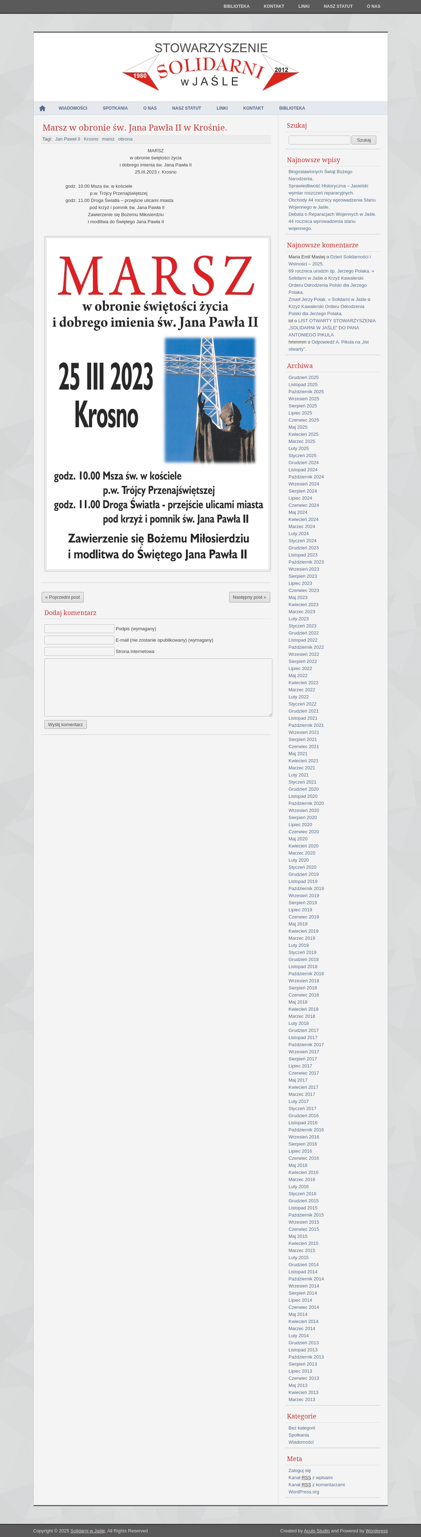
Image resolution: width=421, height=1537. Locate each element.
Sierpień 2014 (303, 1293)
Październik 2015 (306, 1215)
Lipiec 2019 (300, 909)
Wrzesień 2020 (304, 810)
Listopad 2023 (303, 555)
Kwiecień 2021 (304, 760)
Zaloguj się (300, 1470)
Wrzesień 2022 (304, 654)
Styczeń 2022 (303, 704)
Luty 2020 (299, 860)
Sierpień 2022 (303, 661)
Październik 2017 (306, 1044)
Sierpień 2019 (303, 902)
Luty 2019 (299, 945)
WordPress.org (304, 1491)
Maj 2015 (298, 1236)
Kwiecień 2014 (304, 1321)
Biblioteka (236, 6)
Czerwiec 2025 (304, 420)
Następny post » (249, 597)
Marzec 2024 (302, 526)
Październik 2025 (306, 391)
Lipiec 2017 (300, 1066)
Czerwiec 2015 (304, 1229)
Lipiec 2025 (300, 413)
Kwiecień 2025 (304, 434)
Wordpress (377, 1530)
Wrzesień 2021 (304, 732)
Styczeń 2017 (303, 1108)
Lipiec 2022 (300, 668)
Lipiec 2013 (300, 1371)
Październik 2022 (306, 647)
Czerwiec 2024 (304, 505)
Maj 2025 (298, 427)
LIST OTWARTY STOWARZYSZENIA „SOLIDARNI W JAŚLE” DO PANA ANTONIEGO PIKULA (332, 327)
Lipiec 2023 (300, 583)
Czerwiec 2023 (304, 590)
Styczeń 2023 (303, 625)
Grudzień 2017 (304, 1030)
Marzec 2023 (302, 611)
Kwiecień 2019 (304, 931)
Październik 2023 (306, 562)
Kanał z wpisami (311, 1477)
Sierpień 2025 (303, 405)
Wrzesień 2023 (304, 569)
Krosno (91, 139)
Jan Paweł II (68, 139)
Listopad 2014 (303, 1271)
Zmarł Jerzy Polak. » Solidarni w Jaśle (328, 299)
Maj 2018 (298, 1002)
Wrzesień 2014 (304, 1286)
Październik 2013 (306, 1357)
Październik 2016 (306, 1129)
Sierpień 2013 (303, 1364)
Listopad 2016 (303, 1122)
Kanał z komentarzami (317, 1484)
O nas (373, 6)
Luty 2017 (299, 1101)
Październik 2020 (306, 803)
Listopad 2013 (303, 1349)
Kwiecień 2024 (304, 519)
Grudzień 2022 (304, 633)
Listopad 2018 (303, 966)
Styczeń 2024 (303, 540)
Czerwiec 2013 (304, 1378)
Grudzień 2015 (304, 1200)
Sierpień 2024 (303, 491)
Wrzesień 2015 (304, 1222)
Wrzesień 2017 (304, 1051)
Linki (304, 6)
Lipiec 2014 (300, 1300)
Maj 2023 (298, 597)
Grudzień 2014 (304, 1264)
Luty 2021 (299, 775)
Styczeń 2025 (303, 455)
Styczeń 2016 (303, 1193)
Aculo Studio (317, 1530)
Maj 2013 (298, 1385)
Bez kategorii (302, 1428)
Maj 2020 (298, 838)
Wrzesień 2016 (304, 1137)
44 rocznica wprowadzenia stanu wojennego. (322, 225)
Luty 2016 (299, 1186)
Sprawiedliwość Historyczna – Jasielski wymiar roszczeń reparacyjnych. (329, 189)
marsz (108, 139)
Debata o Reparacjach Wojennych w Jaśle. (333, 214)
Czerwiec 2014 (304, 1307)
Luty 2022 (299, 696)
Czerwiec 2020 (304, 831)
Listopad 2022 (303, 640)
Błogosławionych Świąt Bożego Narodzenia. (321, 175)
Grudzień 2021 (304, 711)
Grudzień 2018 (304, 959)
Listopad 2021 (303, 718)
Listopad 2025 (303, 384)
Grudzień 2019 (304, 874)
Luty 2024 (299, 533)
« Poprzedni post (62, 597)
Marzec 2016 (302, 1179)
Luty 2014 (299, 1335)
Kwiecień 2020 (304, 846)
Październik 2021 (306, 725)
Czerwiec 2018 (304, 995)
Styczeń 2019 (303, 952)
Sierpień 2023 (303, 576)
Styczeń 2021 (303, 782)
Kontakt (274, 6)
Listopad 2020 (303, 796)
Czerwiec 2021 (304, 746)
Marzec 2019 (302, 938)
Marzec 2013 (302, 1399)
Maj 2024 (298, 512)
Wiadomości (73, 108)
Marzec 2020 (302, 853)
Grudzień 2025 (304, 377)
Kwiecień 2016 (304, 1172)
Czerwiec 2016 (304, 1158)
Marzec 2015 (302, 1250)
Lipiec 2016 (300, 1151)
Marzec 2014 (302, 1328)
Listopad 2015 (303, 1208)
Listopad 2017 (303, 1037)
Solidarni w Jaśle (87, 1530)
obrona (125, 139)
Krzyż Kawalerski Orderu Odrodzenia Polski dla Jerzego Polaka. (328, 285)
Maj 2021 (298, 753)
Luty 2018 (299, 1023)
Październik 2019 (306, 888)
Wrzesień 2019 (304, 895)
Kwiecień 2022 (304, 682)
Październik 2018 (306, 973)
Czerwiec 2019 (304, 917)
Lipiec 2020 (300, 824)
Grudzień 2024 (304, 462)
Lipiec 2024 (300, 498)
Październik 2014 (306, 1278)
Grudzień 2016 (304, 1115)
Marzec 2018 (302, 1016)
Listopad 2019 (303, 881)
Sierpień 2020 (303, 817)
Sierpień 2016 (303, 1144)
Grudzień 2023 (304, 547)
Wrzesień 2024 (304, 484)
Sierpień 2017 (303, 1058)
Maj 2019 (298, 924)
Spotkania (115, 108)
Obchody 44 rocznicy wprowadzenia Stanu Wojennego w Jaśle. (332, 203)
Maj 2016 (298, 1165)
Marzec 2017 (302, 1094)
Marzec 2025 (302, 441)
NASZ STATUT (338, 6)
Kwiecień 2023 (304, 604)
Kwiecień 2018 (304, 1009)
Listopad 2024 (303, 469)
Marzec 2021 (302, 767)
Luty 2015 (299, 1257)
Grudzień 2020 (304, 789)
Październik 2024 (306, 476)
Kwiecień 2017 (304, 1087)
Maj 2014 (298, 1314)
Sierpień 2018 (303, 987)
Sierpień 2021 (303, 739)
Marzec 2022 (302, 689)
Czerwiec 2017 (304, 1073)
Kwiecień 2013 (304, 1392)
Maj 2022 (298, 675)
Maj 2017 (298, 1080)
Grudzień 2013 (304, 1342)
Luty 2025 (299, 448)
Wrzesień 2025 (304, 398)
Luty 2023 (299, 618)
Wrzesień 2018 (304, 980)
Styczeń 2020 (303, 867)
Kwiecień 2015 (304, 1243)
